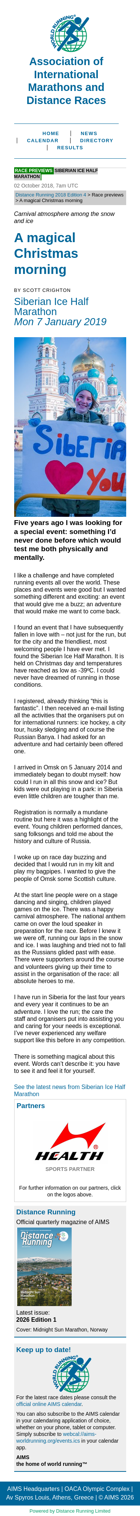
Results (70, 147)
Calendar (43, 140)
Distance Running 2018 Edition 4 (51, 195)
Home (51, 133)
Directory (96, 140)
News (89, 133)
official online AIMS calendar (49, 1404)
